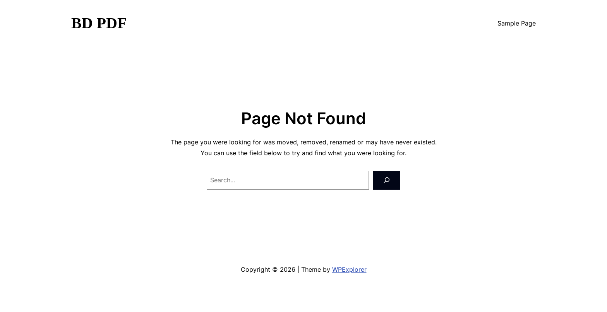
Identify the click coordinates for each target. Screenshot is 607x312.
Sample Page (516, 23)
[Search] (386, 180)
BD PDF (99, 23)
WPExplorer (349, 269)
